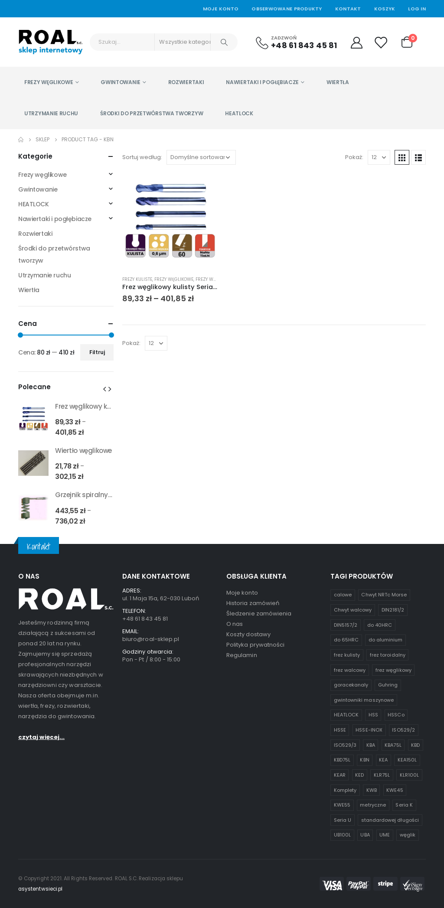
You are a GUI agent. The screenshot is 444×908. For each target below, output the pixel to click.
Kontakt (348, 8)
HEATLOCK (239, 113)
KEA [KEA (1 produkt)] (383, 759)
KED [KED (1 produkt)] (359, 774)
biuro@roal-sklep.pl (150, 639)
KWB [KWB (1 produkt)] (371, 790)
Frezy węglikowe (48, 82)
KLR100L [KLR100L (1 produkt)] (409, 774)
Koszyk (384, 8)
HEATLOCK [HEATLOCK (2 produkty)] (346, 714)
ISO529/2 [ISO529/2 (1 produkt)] (403, 729)
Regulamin (241, 655)
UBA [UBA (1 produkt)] (364, 834)
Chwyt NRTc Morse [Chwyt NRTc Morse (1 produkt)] (384, 594)
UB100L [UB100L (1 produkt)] (342, 834)
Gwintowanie (120, 82)
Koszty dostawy (248, 634)
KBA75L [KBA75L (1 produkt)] (393, 745)
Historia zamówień (252, 603)
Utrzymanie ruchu (51, 113)
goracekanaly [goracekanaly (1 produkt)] (351, 684)
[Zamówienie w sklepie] (201, 157)
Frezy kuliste (137, 279)
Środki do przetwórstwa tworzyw (151, 113)
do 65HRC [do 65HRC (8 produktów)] (346, 639)
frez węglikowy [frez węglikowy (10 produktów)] (393, 670)
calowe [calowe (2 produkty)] (343, 594)
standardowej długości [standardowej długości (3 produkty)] (390, 820)
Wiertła (337, 82)
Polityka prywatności (255, 645)
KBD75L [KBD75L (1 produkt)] (342, 759)
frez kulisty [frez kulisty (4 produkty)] (347, 654)
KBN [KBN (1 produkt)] (364, 759)
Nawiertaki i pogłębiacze (262, 82)
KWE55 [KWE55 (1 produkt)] (342, 804)
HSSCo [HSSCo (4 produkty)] (396, 714)
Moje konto (242, 593)
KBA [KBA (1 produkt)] (370, 745)
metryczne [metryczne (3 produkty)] (373, 804)
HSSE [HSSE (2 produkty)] (340, 729)
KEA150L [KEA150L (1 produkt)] (407, 759)
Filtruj (97, 352)
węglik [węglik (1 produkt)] (407, 834)
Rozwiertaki (186, 82)
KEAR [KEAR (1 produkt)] (340, 774)
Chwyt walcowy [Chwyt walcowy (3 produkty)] (353, 609)
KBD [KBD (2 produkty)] (415, 745)
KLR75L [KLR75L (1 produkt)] (382, 774)
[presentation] (104, 388)
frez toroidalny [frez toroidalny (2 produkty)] (387, 654)
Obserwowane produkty (286, 8)
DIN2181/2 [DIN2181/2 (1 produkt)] (393, 609)
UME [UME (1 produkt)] (384, 834)
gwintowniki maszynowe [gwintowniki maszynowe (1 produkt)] (364, 699)
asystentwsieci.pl (40, 888)
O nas (234, 624)
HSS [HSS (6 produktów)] (373, 714)
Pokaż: (354, 157)
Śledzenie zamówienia (258, 613)
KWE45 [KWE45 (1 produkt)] (394, 790)
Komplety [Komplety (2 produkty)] (345, 790)
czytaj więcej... (41, 810)
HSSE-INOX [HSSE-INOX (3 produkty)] (369, 729)
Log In (417, 8)
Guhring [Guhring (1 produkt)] (388, 684)
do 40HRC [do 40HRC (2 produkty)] (379, 625)
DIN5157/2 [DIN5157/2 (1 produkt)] (346, 625)
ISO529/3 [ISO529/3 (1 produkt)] (345, 745)
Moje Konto (221, 8)
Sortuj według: (142, 157)
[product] (170, 221)
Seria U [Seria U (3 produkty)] (342, 820)
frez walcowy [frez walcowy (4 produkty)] (350, 670)
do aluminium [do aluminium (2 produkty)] (386, 639)
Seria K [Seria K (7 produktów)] (403, 804)
